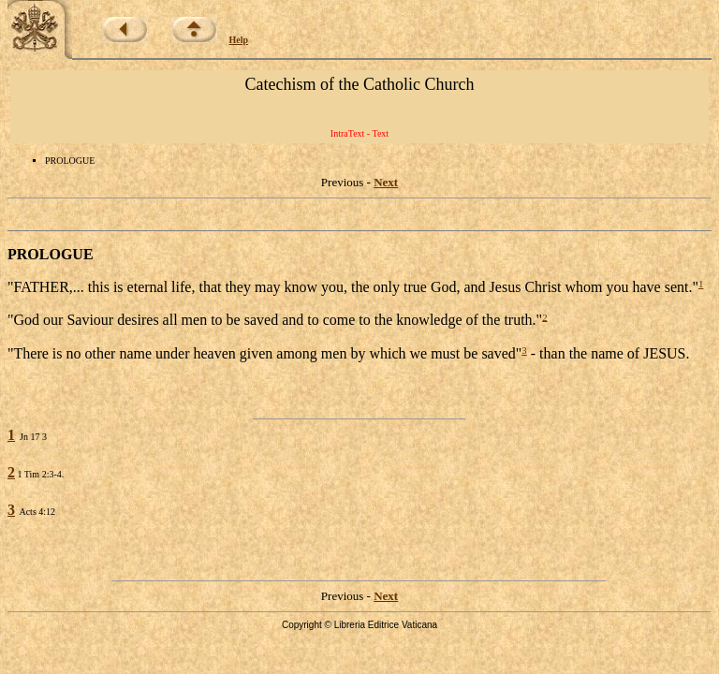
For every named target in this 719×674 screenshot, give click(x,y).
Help (239, 40)
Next (386, 182)
